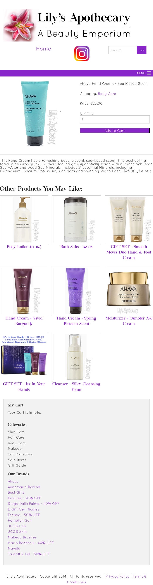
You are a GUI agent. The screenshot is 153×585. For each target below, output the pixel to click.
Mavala (14, 548)
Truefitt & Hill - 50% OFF (29, 554)
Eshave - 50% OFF (24, 515)
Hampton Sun (20, 520)
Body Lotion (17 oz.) (24, 247)
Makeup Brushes (22, 537)
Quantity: (87, 113)
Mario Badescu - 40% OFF (31, 543)
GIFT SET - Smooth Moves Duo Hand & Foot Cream (129, 252)
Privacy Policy (117, 576)
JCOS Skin (17, 531)
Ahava (13, 481)
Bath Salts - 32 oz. (76, 247)
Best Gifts (16, 492)
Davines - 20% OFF (24, 498)
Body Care (107, 93)
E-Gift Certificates (23, 509)
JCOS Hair (17, 526)
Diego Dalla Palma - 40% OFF (34, 503)
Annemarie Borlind (24, 487)
